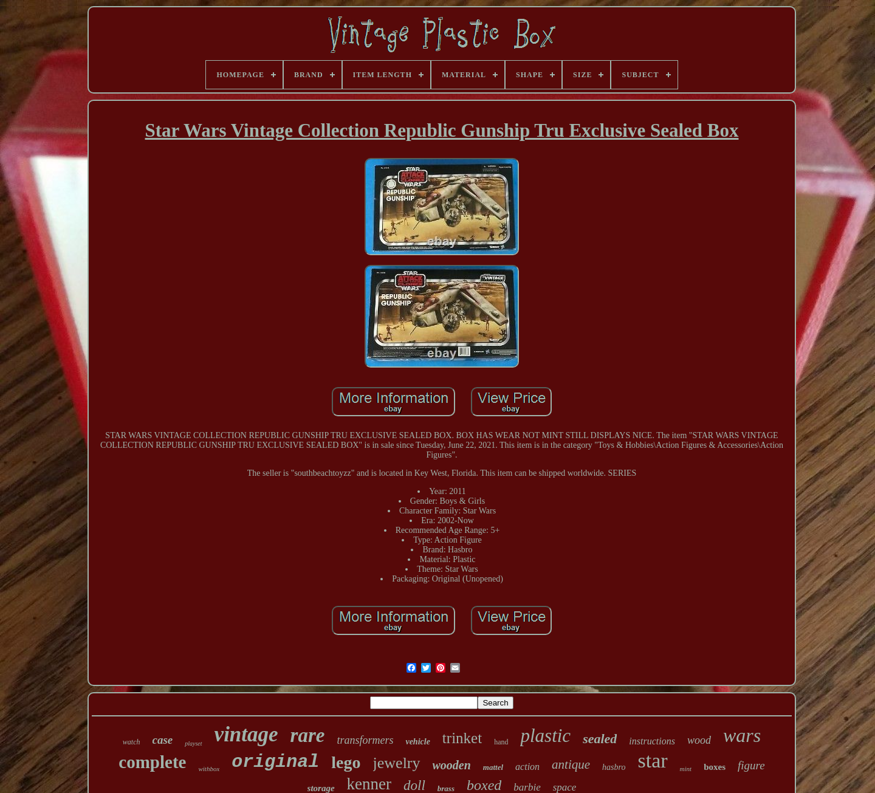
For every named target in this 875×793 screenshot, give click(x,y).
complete (152, 762)
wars (742, 735)
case (163, 739)
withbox (208, 768)
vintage (246, 734)
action (527, 766)
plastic (545, 735)
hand (501, 742)
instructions (652, 741)
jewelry (396, 763)
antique (571, 764)
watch (131, 742)
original (275, 762)
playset (193, 743)
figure (751, 765)
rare (307, 735)
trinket (462, 738)
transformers (365, 740)
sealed (600, 738)
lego (345, 762)
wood (699, 740)
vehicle (417, 741)
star (652, 760)
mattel (493, 767)
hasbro (613, 767)
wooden (452, 765)
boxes (715, 767)
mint (686, 768)
